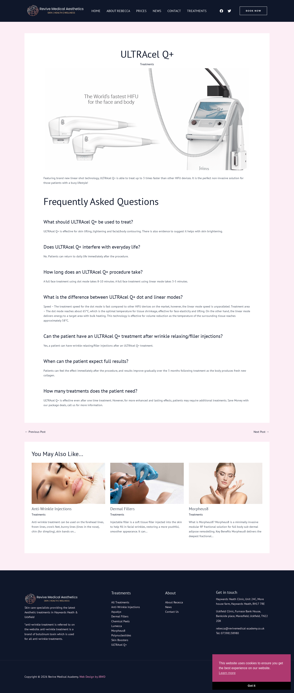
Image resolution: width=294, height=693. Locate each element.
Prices (141, 11)
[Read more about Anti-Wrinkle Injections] (68, 483)
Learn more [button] (227, 673)
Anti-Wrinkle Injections (51, 508)
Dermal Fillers (122, 508)
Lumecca (116, 626)
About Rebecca (118, 11)
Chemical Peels (120, 621)
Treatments (197, 11)
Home (95, 11)
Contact (174, 11)
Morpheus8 (198, 508)
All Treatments (120, 602)
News (157, 11)
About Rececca (174, 602)
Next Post (261, 432)
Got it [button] (251, 685)
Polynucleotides (121, 635)
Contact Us (172, 612)
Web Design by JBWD (92, 677)
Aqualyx (116, 612)
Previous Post (35, 432)
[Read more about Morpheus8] (225, 483)
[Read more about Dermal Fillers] (147, 483)
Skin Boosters (119, 640)
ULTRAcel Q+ (119, 645)
